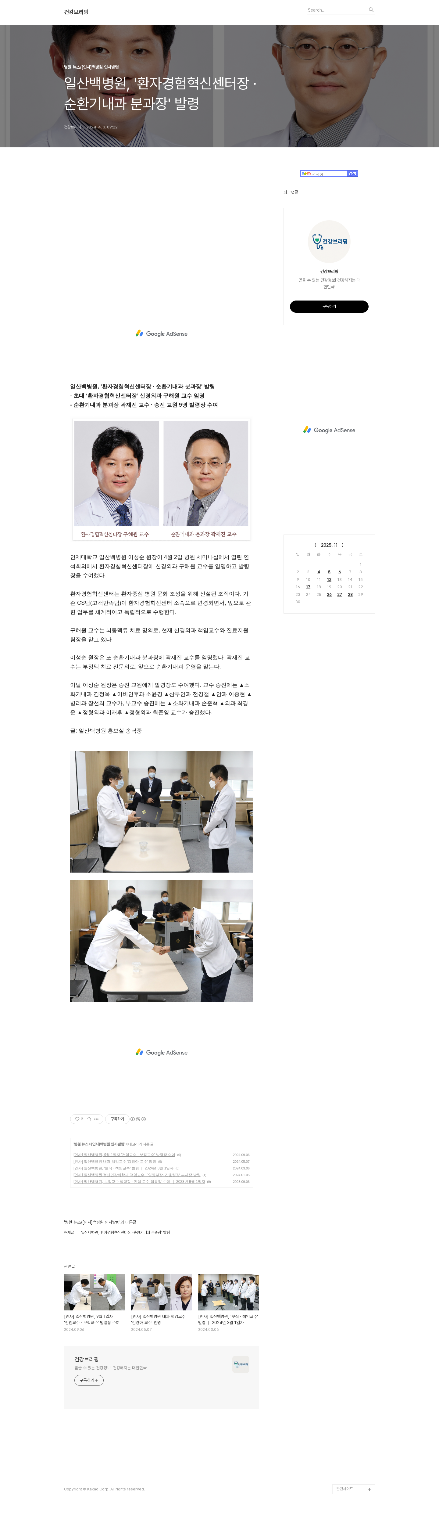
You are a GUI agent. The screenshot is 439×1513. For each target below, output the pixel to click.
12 (329, 579)
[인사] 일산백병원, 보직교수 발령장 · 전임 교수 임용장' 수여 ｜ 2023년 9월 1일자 (139, 1182)
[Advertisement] (161, 233)
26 (329, 594)
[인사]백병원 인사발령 (107, 1144)
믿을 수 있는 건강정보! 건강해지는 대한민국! (111, 1367)
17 (308, 587)
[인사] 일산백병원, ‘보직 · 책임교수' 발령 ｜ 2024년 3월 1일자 (123, 1168)
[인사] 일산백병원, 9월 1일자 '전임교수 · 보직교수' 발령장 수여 (124, 1155)
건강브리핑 (76, 12)
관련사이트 (344, 1488)
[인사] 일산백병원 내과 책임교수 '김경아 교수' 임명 (114, 1161)
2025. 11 (329, 545)
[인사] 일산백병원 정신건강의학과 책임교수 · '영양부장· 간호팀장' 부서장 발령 (137, 1175)
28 (350, 594)
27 (339, 594)
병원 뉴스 (81, 1144)
